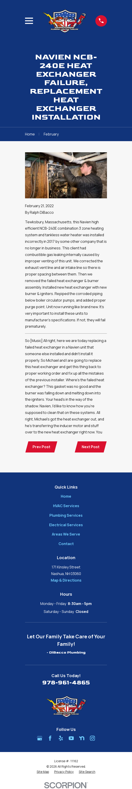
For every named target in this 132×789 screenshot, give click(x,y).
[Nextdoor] (81, 738)
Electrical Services (66, 524)
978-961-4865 (66, 682)
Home (66, 496)
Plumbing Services (66, 515)
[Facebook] (50, 738)
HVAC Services (66, 506)
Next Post (90, 446)
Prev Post (41, 446)
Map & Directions (66, 580)
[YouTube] (71, 738)
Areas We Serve (66, 534)
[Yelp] (60, 738)
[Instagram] (92, 738)
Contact (66, 543)
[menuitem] (43, 772)
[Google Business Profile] (39, 738)
